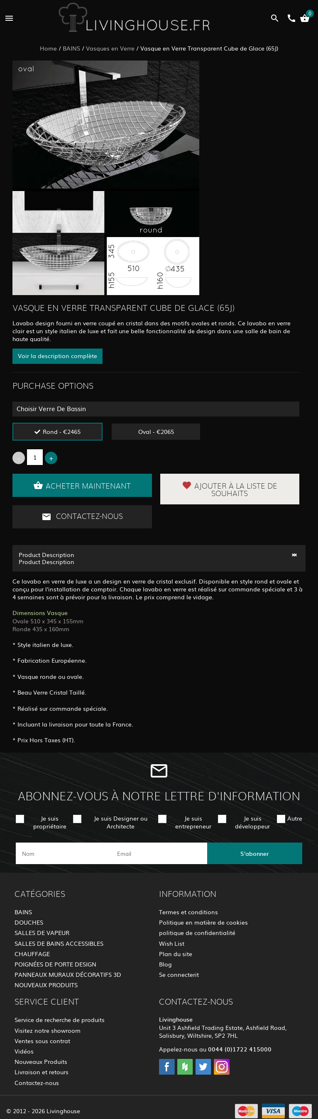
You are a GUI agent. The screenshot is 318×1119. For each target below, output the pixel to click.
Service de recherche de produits (60, 1019)
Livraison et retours (41, 1072)
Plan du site (175, 953)
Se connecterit (179, 974)
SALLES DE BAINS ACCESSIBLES (59, 943)
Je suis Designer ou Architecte (120, 822)
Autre (294, 818)
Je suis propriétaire (49, 822)
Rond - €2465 (62, 431)
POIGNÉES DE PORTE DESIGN (55, 964)
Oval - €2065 (156, 431)
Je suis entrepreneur (193, 822)
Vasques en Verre (110, 48)
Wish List (171, 943)
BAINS (71, 48)
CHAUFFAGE (32, 953)
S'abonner (254, 853)
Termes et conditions (188, 912)
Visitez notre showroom (48, 1030)
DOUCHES (29, 922)
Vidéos (24, 1051)
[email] (158, 853)
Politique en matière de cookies (203, 922)
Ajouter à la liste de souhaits (229, 489)
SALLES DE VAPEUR (42, 932)
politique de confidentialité (197, 932)
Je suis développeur (252, 822)
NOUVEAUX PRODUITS (46, 985)
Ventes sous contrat (42, 1041)
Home (48, 48)
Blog (165, 964)
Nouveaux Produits (41, 1061)
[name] (63, 853)
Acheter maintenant (82, 485)
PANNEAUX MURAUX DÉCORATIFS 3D (68, 974)
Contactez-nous (82, 517)
